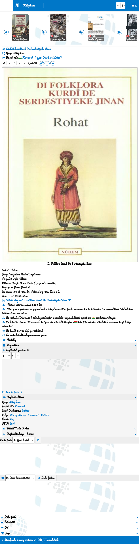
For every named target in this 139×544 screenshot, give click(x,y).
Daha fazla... (46, 452)
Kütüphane (29, 5)
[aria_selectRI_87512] (6, 355)
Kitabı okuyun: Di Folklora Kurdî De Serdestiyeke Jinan (36, 300)
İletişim (70, 527)
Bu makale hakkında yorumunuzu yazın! (24, 335)
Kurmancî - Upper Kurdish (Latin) (42, 57)
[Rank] (16, 63)
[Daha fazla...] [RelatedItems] (14, 392)
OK (37, 540)
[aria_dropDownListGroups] (20, 452)
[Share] (6, 63)
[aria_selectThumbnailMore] (23, 414)
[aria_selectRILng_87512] (16, 355)
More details (51, 540)
